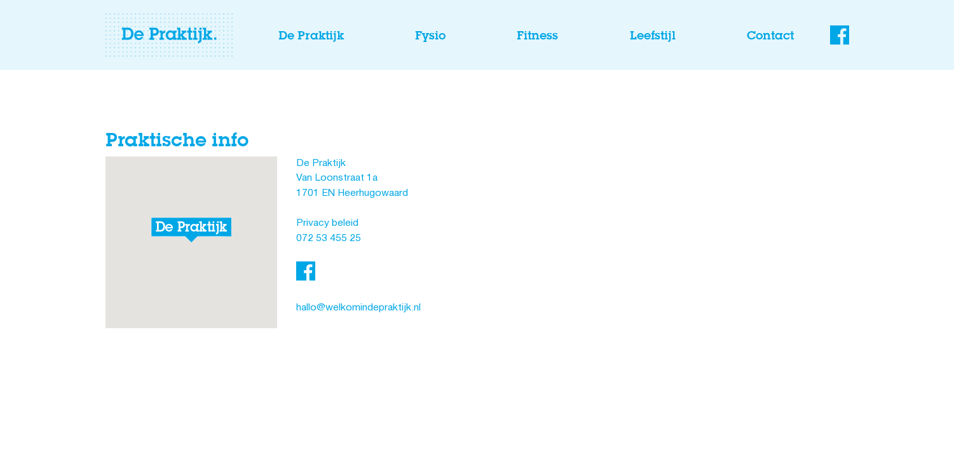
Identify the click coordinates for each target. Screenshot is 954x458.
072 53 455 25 (328, 238)
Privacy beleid (327, 223)
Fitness (537, 35)
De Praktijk (311, 35)
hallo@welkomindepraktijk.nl (358, 307)
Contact (770, 35)
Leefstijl (653, 35)
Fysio (430, 35)
